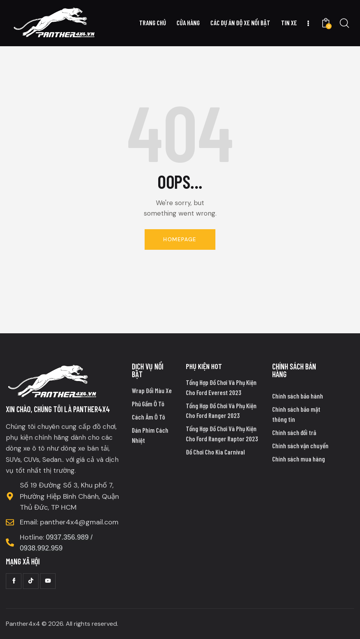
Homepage (179, 239)
